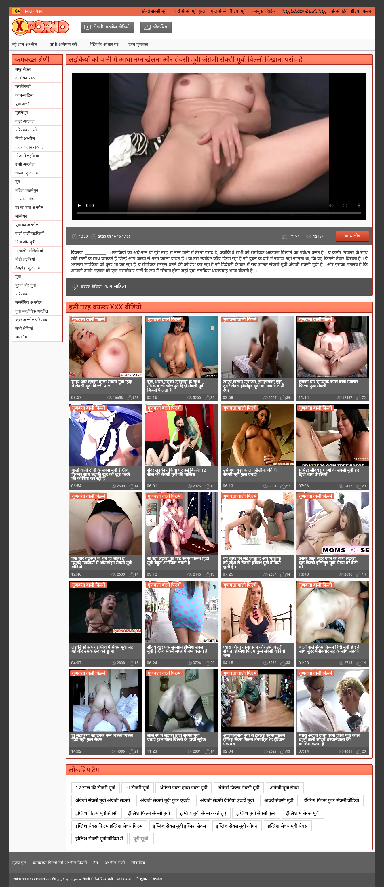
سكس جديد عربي (69, 879)
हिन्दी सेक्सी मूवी (155, 11)
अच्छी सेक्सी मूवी (278, 800)
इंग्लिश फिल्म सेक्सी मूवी (149, 813)
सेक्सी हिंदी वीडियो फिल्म (351, 11)
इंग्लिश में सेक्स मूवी (303, 813)
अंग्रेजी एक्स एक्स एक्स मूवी (183, 788)
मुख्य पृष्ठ (19, 862)
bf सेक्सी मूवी (137, 788)
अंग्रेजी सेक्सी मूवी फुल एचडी (165, 800)
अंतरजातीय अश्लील (29, 147)
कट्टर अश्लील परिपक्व (31, 319)
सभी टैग (21, 337)
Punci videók (46, 879)
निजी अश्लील (25, 138)
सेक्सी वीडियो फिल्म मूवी (98, 879)
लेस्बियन (21, 216)
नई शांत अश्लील (24, 44)
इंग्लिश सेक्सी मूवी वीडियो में (99, 839)
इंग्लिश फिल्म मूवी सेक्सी (96, 813)
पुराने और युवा (25, 285)
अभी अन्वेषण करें (63, 44)
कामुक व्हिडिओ (264, 11)
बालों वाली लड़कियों (29, 233)
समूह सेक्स (23, 69)
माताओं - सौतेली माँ (29, 250)
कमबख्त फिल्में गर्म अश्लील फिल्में (60, 862)
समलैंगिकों (23, 86)
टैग (95, 862)
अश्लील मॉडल (25, 199)
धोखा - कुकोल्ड (26, 173)
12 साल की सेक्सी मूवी (95, 788)
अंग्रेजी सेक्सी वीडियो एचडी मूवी (227, 800)
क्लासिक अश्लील (27, 78)
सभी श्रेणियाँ (24, 328)
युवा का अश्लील (26, 224)
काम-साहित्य (24, 95)
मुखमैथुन (21, 112)
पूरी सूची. (141, 839)
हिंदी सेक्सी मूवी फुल (189, 11)
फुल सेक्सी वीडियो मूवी (229, 11)
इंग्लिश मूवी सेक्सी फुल (255, 813)
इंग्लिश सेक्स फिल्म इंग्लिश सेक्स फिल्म (109, 826)
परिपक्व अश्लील (27, 129)
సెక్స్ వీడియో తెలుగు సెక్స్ (304, 11)
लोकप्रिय (138, 862)
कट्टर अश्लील (24, 121)
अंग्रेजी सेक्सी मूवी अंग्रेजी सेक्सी (102, 800)
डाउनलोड (352, 236)
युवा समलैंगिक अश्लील (31, 311)
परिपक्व (21, 294)
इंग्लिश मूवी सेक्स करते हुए (203, 813)
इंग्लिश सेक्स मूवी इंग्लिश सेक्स (179, 826)
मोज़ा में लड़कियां (27, 155)
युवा (18, 276)
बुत (17, 181)
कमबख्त (126, 879)
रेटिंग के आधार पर (104, 44)
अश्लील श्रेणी (114, 862)
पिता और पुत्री (25, 242)
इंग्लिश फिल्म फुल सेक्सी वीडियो (331, 800)
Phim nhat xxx (24, 879)
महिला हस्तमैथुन (26, 190)
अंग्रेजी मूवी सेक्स (284, 788)
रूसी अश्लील (24, 164)
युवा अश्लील (24, 104)
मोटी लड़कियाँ (25, 259)
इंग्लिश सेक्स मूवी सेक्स (287, 826)
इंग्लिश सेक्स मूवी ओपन (236, 826)
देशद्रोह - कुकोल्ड (27, 268)
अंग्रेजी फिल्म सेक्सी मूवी (238, 788)
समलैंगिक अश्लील (28, 302)
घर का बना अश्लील (29, 207)
